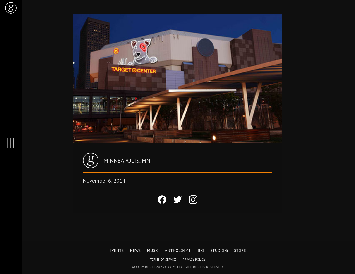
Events (116, 250)
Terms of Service (163, 259)
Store (240, 250)
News (135, 250)
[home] (11, 8)
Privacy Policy (194, 259)
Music (152, 250)
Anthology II (178, 250)
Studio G (219, 250)
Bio (201, 250)
